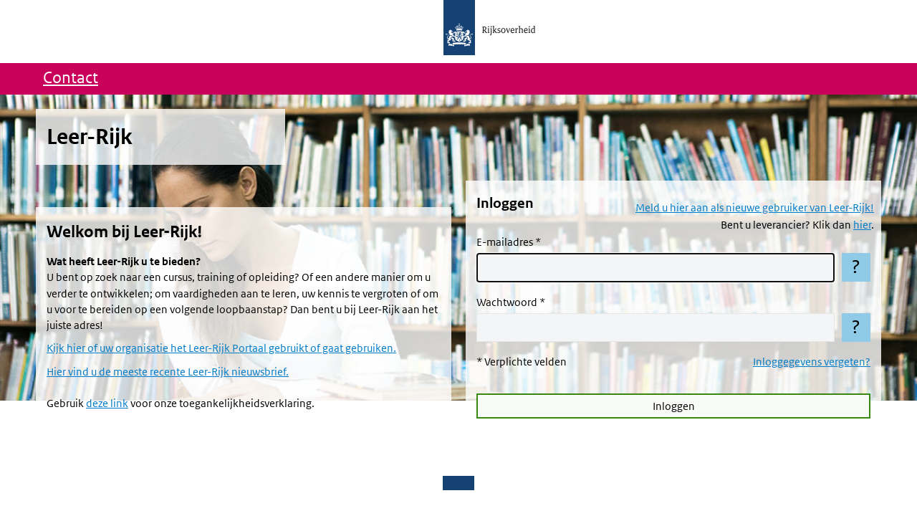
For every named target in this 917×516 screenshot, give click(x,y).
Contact (70, 78)
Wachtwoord (506, 302)
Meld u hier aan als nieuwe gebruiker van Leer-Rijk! (754, 207)
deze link (107, 403)
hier (862, 225)
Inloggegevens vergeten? (811, 361)
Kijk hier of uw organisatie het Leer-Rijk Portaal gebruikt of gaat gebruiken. (221, 348)
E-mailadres (504, 242)
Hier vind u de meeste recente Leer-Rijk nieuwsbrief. (168, 372)
